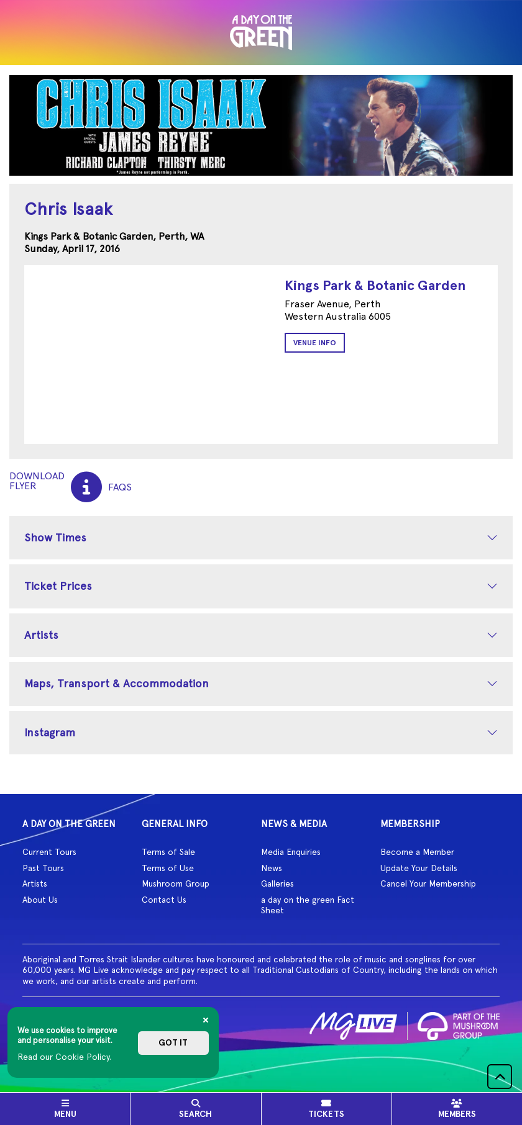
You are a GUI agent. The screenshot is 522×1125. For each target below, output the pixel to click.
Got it (173, 1042)
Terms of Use (168, 868)
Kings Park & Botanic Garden (375, 285)
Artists (41, 634)
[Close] (206, 1020)
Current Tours (49, 852)
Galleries (277, 883)
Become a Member (417, 852)
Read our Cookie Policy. (64, 1057)
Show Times (55, 537)
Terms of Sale (168, 852)
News (271, 868)
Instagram (49, 732)
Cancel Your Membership (428, 883)
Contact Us (164, 900)
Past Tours (43, 868)
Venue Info (314, 342)
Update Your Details (418, 868)
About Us (40, 900)
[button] (499, 1076)
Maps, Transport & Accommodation (116, 683)
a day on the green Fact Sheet (307, 905)
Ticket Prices (58, 585)
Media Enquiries (291, 852)
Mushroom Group (175, 883)
